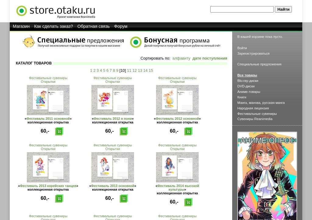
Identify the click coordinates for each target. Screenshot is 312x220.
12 (135, 70)
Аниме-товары (248, 92)
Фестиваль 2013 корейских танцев (48, 186)
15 (151, 70)
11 (129, 70)
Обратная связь (93, 26)
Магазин (21, 26)
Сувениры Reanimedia (254, 119)
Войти (242, 48)
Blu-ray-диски (247, 80)
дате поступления (210, 58)
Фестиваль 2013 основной (112, 186)
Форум (121, 26)
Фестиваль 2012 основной (177, 118)
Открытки (48, 81)
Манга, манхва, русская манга (261, 103)
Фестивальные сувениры (48, 78)
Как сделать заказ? (53, 26)
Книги (241, 97)
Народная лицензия (253, 108)
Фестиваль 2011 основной (48, 118)
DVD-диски (246, 86)
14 (145, 70)
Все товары (247, 75)
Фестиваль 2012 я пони (113, 118)
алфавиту (181, 58)
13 (140, 70)
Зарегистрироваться (253, 53)
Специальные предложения (259, 64)
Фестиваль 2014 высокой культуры (178, 187)
